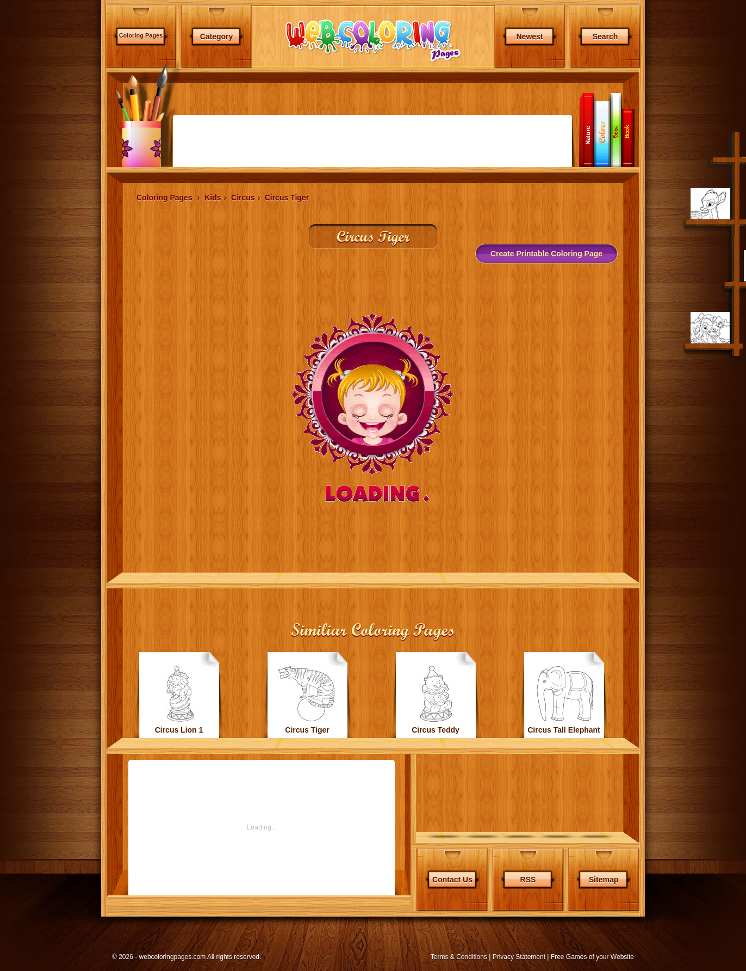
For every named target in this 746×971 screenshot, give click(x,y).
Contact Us (452, 879)
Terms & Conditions (459, 957)
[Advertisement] (53, 288)
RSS (528, 879)
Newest (529, 36)
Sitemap (603, 879)
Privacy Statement (519, 957)
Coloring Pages (141, 35)
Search (605, 36)
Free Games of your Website (592, 957)
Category (216, 36)
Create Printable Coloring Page (546, 253)
